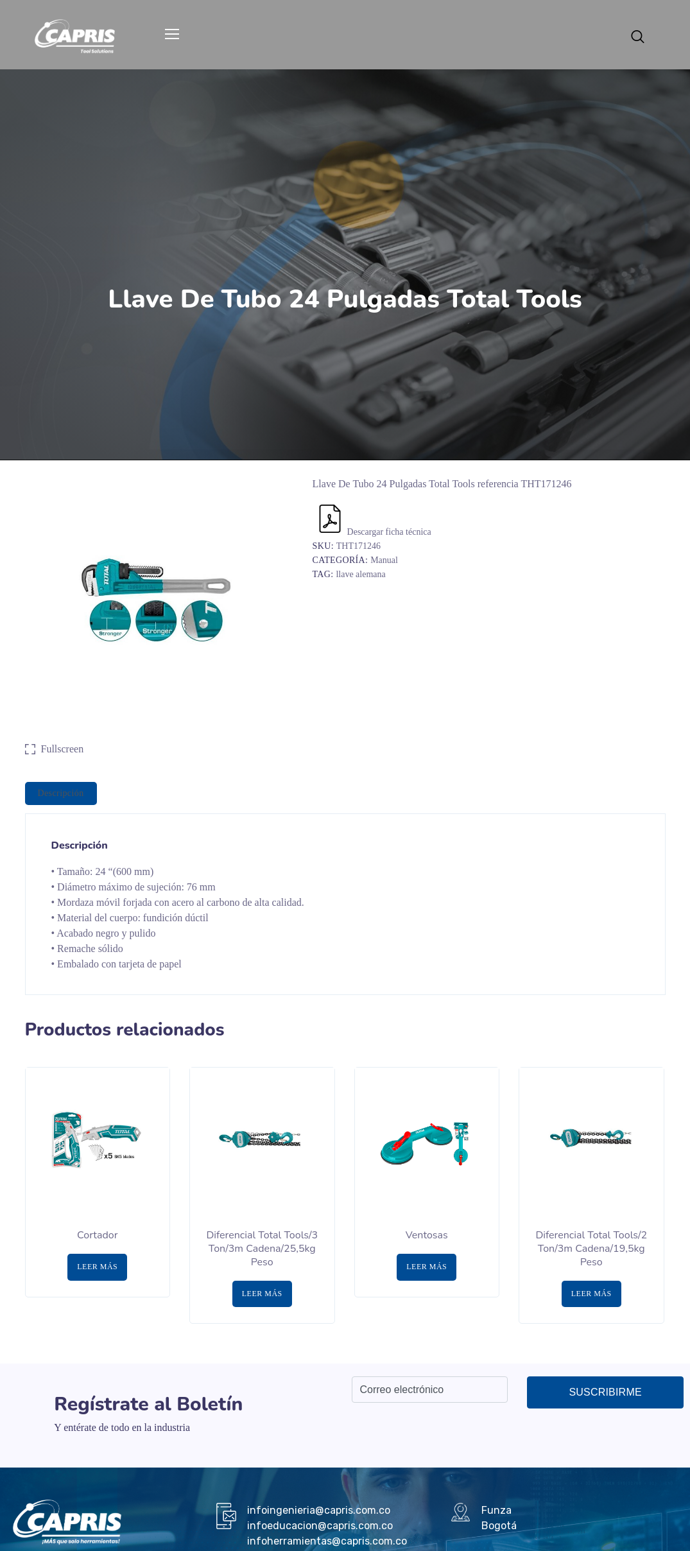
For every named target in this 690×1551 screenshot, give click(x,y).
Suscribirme (605, 1392)
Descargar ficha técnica (373, 532)
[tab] (61, 793)
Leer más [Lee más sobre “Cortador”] (97, 1266)
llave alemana (360, 574)
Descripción (61, 793)
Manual (384, 560)
